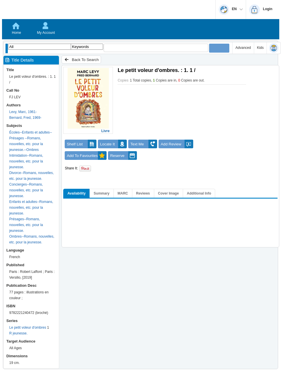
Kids (260, 48)
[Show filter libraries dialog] (6, 48)
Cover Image (168, 193)
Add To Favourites (87, 155)
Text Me (143, 144)
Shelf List (81, 144)
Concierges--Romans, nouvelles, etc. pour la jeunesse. (26, 190)
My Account (46, 33)
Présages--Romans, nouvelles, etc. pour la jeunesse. (26, 225)
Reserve (123, 155)
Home (16, 33)
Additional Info (199, 193)
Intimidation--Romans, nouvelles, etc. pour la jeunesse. (26, 161)
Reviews (143, 193)
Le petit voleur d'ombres (27, 327)
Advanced (243, 48)
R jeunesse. (18, 333)
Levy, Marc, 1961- (23, 112)
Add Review (177, 144)
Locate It (113, 144)
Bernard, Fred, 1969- (25, 118)
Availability (76, 193)
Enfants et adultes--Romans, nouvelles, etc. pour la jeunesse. (31, 207)
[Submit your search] (219, 48)
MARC (123, 193)
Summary (101, 193)
